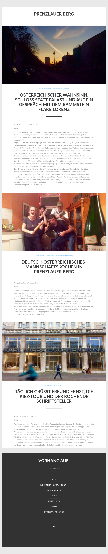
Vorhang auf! (54, 460)
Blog (54, 479)
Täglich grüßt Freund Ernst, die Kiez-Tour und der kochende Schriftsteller (54, 396)
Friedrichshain (51, 385)
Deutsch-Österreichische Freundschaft (50, 255)
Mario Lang (54, 501)
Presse (54, 506)
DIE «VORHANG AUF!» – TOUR (54, 485)
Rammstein (65, 88)
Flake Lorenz (47, 88)
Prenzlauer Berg (57, 88)
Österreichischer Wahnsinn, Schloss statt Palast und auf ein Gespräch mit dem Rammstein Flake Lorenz (54, 102)
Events (54, 496)
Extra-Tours (54, 490)
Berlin (41, 88)
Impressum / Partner (54, 512)
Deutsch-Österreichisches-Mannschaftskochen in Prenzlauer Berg (53, 266)
